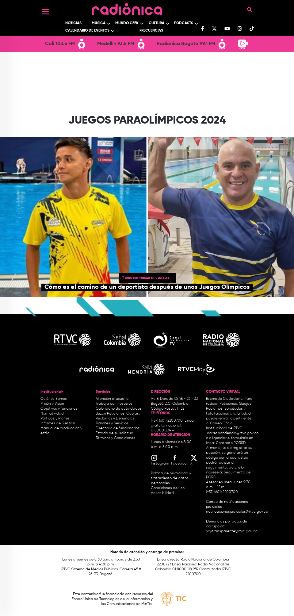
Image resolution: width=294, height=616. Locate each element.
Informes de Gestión (57, 423)
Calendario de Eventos (87, 31)
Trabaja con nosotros (114, 404)
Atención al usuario (112, 399)
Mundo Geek (127, 23)
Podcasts (183, 23)
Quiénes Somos (53, 399)
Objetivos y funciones (58, 409)
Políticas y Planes (55, 418)
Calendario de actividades (119, 409)
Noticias (73, 23)
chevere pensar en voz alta (147, 278)
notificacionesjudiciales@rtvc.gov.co (237, 512)
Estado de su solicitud (114, 433)
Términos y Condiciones (115, 438)
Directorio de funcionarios (117, 428)
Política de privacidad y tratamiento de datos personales (171, 478)
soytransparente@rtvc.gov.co (231, 531)
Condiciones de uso (168, 488)
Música (98, 23)
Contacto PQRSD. (231, 443)
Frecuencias (151, 31)
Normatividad (52, 413)
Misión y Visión (52, 404)
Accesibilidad (163, 493)
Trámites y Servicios (112, 423)
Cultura (156, 23)
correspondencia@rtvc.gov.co (232, 433)
